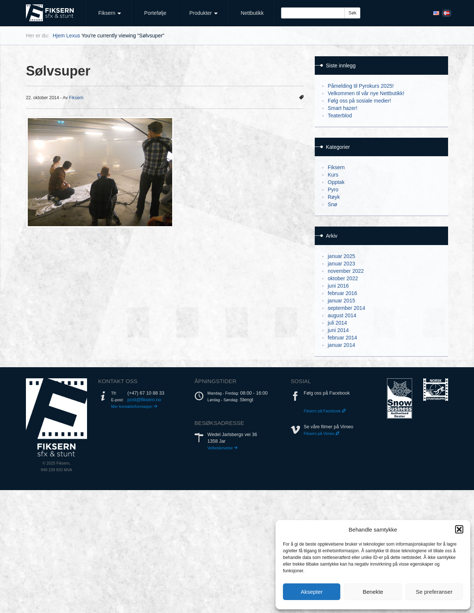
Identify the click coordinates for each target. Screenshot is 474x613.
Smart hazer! (342, 108)
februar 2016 (342, 293)
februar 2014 (342, 338)
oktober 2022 (343, 278)
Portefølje (155, 13)
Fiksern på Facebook (325, 411)
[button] (459, 529)
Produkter (203, 13)
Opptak (336, 182)
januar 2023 (341, 264)
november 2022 (346, 271)
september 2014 (346, 308)
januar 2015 (341, 301)
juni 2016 (338, 286)
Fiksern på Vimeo (322, 433)
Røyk (334, 197)
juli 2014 (337, 323)
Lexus (73, 35)
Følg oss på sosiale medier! (359, 101)
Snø (332, 204)
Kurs (333, 175)
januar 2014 (341, 345)
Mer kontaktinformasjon (134, 406)
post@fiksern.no (144, 399)
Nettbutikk (252, 13)
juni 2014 (338, 330)
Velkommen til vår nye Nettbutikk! (366, 93)
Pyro (333, 189)
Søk (352, 13)
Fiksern (110, 13)
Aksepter (312, 592)
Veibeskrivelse (222, 448)
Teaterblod (340, 115)
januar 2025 (341, 256)
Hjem (59, 35)
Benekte (373, 592)
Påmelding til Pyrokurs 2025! (361, 86)
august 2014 (342, 315)
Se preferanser (434, 592)
